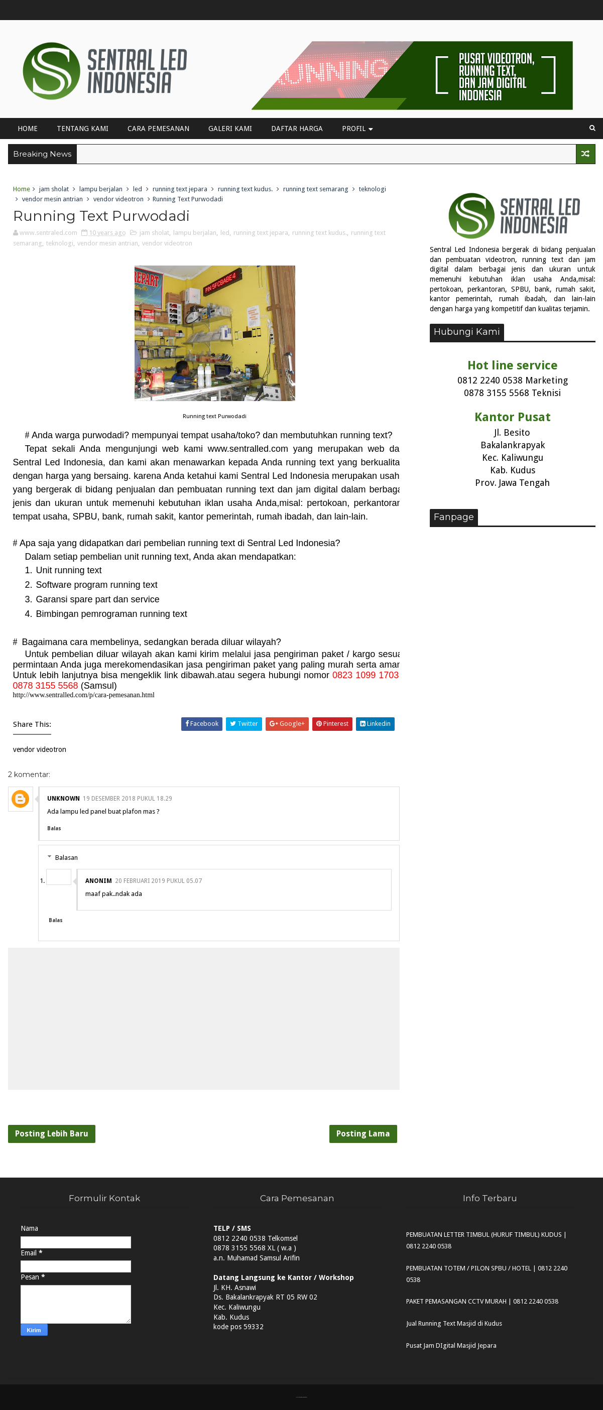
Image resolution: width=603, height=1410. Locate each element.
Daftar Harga (297, 128)
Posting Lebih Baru (51, 1133)
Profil (354, 128)
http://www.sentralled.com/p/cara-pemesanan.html (84, 695)
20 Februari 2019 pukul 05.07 (158, 880)
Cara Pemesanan (158, 128)
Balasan (66, 857)
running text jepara (180, 189)
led (137, 189)
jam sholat (54, 189)
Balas (54, 828)
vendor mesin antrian (52, 199)
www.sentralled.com (248, 449)
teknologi (372, 189)
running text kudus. (245, 189)
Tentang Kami (82, 128)
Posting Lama (363, 1133)
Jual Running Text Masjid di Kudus (454, 1323)
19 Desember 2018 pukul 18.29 (127, 798)
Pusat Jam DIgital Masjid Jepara (451, 1345)
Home (28, 128)
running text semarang (315, 189)
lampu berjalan (101, 189)
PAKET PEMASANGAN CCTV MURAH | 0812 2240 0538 (482, 1301)
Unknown (63, 798)
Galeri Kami (230, 128)
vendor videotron (118, 199)
